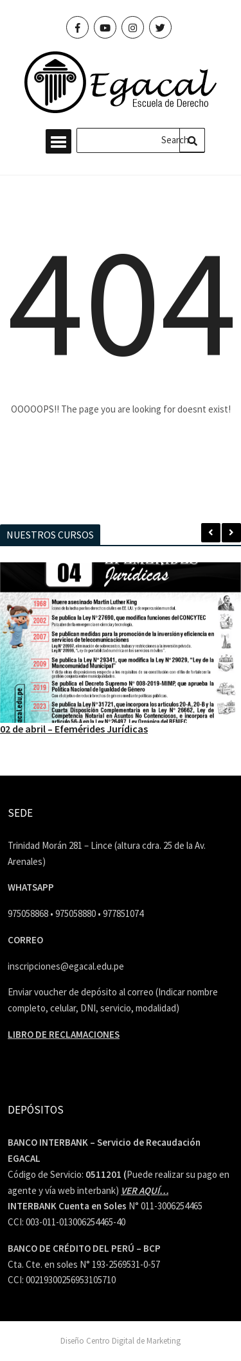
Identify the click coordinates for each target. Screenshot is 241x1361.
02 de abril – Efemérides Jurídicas (74, 728)
